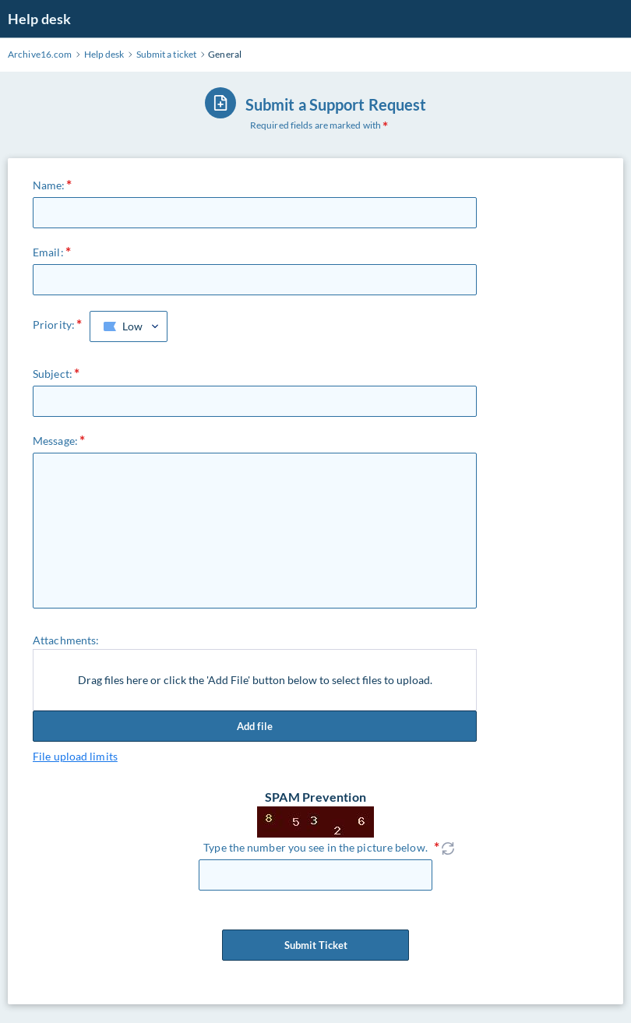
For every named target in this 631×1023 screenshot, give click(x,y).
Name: (49, 185)
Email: (48, 252)
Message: (55, 440)
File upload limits (75, 756)
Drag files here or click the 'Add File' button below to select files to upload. (255, 679)
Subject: (52, 373)
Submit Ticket (315, 945)
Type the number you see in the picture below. (315, 847)
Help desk (39, 18)
